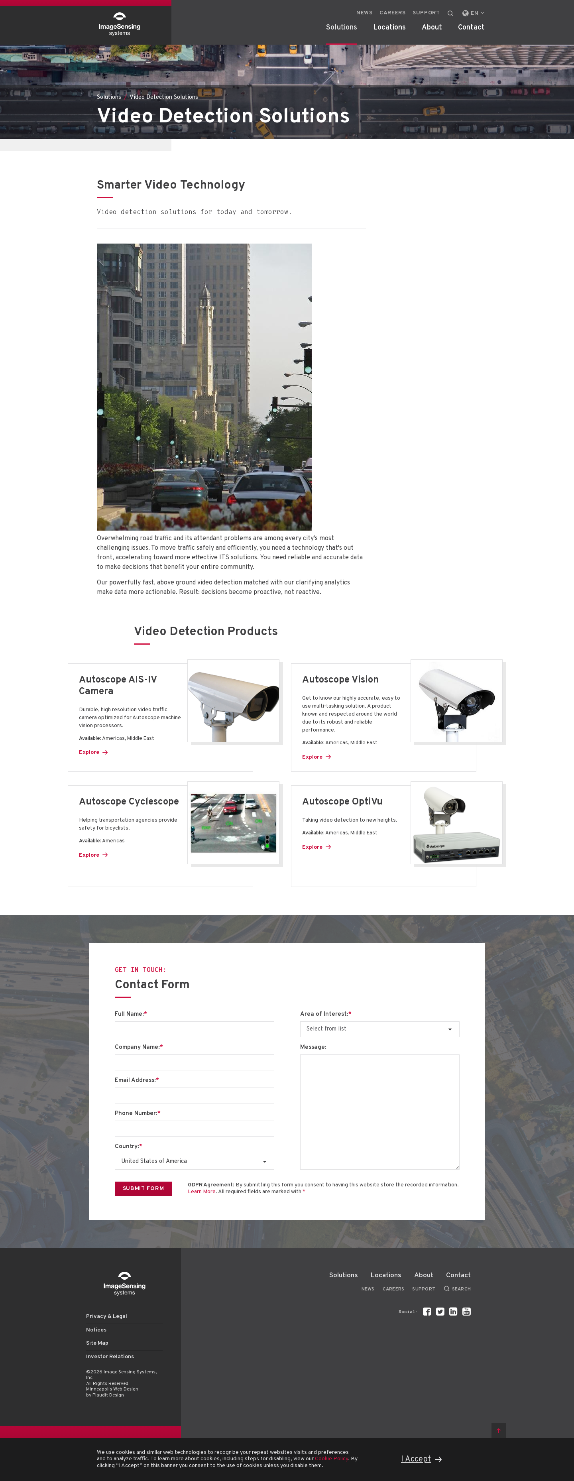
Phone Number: (138, 1113)
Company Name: (139, 1047)
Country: (128, 1147)
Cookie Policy (331, 1458)
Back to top (498, 1430)
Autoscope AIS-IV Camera (118, 686)
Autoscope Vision (340, 680)
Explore (89, 752)
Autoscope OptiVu (342, 802)
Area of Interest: (326, 1014)
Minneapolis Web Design (112, 1389)
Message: (313, 1047)
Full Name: (131, 1014)
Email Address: (137, 1080)
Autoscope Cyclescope (129, 802)
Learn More (202, 1191)
